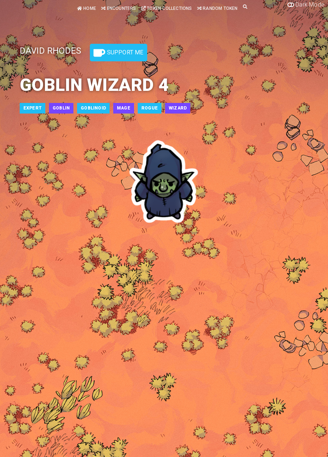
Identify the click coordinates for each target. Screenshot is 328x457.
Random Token (217, 8)
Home (86, 8)
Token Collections (166, 8)
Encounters (118, 8)
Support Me (118, 53)
